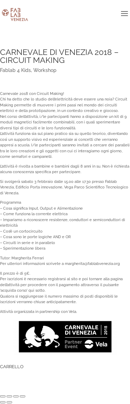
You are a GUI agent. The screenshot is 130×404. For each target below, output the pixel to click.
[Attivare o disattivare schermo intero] (16, 396)
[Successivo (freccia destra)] (9, 402)
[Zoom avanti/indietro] (22, 396)
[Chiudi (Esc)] (3, 396)
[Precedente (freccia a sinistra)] (3, 402)
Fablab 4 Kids (15, 70)
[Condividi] (9, 396)
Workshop (45, 70)
